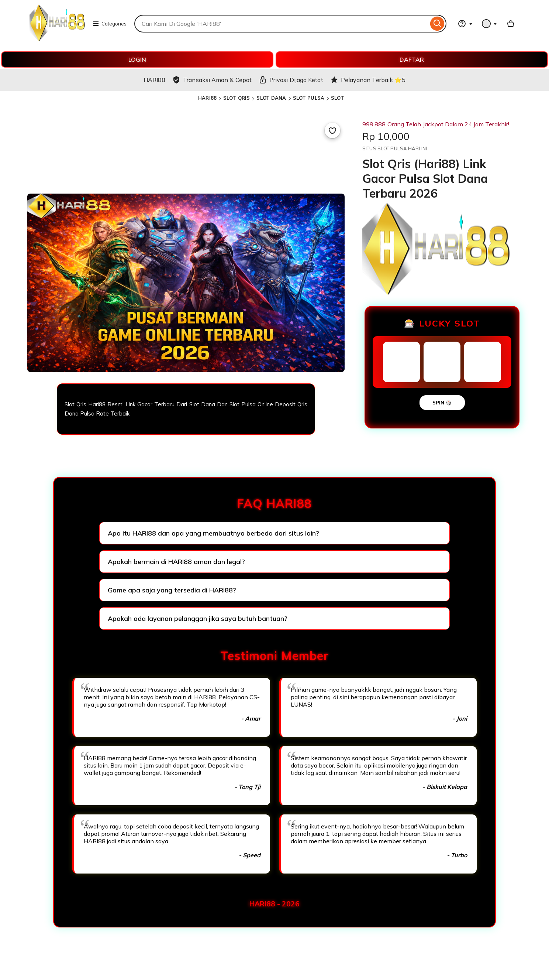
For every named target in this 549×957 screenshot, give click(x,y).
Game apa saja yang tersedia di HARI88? (172, 590)
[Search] (437, 24)
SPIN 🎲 (442, 403)
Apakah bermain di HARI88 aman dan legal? (176, 561)
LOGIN (137, 59)
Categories (110, 23)
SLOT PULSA (308, 98)
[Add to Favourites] (332, 130)
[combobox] (281, 24)
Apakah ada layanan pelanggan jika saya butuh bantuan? (197, 618)
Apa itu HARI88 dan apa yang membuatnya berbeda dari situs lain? (213, 533)
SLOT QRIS (236, 98)
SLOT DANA (271, 98)
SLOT (337, 98)
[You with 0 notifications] (489, 24)
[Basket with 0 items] (510, 24)
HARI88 (207, 98)
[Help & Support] (465, 24)
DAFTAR (412, 59)
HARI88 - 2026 (274, 903)
